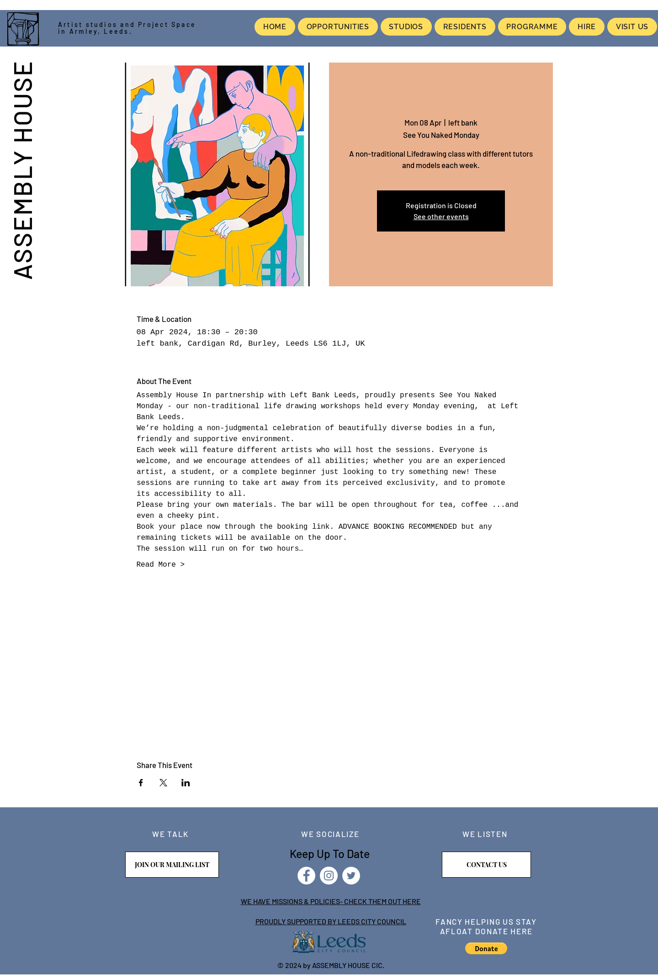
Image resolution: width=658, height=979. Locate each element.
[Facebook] (306, 875)
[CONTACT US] (486, 865)
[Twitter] (351, 875)
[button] (486, 948)
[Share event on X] (163, 782)
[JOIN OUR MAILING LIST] (172, 865)
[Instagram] (329, 875)
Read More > (161, 565)
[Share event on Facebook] (141, 782)
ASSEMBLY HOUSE (22, 170)
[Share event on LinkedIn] (185, 782)
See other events (441, 216)
